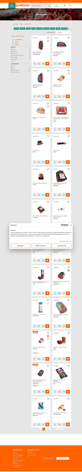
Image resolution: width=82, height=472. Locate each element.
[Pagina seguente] (62, 429)
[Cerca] (49, 5)
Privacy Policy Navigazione (18, 455)
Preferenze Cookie (64, 241)
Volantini (61, 1)
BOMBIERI (15, 57)
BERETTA (15, 53)
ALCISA (15, 51)
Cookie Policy (15, 458)
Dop (14, 66)
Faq (28, 456)
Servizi (51, 1)
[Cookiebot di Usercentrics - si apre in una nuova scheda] (62, 225)
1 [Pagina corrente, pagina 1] (43, 428)
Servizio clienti (68, 1)
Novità (16, 41)
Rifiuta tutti (20, 245)
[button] (63, 32)
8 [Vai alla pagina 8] (55, 428)
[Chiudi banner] (71, 225)
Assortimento (44, 1)
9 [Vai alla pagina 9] (58, 428)
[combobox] (41, 5)
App (56, 1)
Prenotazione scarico (31, 453)
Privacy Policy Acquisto (17, 456)
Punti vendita (27, 1)
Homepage (15, 24)
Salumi (21, 24)
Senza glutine (16, 70)
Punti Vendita (29, 451)
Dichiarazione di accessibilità (18, 460)
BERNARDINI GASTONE (18, 55)
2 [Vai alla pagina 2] (46, 428)
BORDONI (15, 59)
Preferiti (17, 44)
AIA (14, 49)
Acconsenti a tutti (61, 245)
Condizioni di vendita (31, 455)
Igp (14, 68)
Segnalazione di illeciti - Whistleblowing (17, 462)
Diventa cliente (36, 1)
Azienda (20, 1)
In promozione (18, 39)
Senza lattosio (16, 72)
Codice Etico (15, 453)
